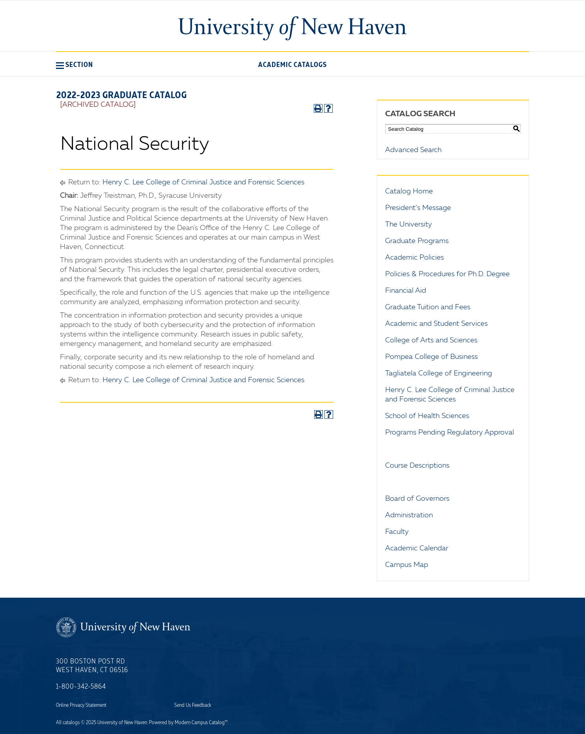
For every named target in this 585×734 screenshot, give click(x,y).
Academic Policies (414, 257)
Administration (409, 515)
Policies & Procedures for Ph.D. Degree (447, 274)
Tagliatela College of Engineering (438, 373)
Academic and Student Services (436, 323)
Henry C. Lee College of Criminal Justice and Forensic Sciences (203, 182)
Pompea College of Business (431, 356)
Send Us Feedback (192, 705)
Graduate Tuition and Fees (427, 307)
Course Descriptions (417, 465)
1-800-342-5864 (81, 686)
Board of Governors (417, 498)
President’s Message (418, 208)
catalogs (71, 722)
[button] (74, 64)
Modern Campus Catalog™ (201, 722)
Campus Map (406, 565)
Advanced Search (413, 150)
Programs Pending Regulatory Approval (449, 432)
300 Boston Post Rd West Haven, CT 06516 (92, 666)
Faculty (397, 531)
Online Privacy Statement (81, 705)
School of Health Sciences (427, 416)
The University (408, 224)
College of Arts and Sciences (431, 340)
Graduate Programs (417, 241)
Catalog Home (409, 191)
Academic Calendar (416, 548)
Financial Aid (405, 290)
